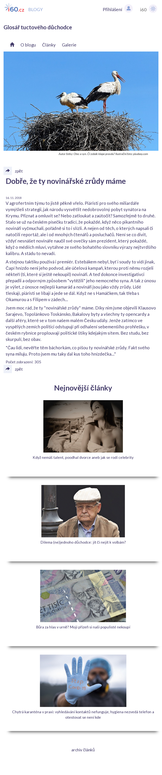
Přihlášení (118, 8)
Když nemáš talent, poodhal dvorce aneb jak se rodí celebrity (83, 457)
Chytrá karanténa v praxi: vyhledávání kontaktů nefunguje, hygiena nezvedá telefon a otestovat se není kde (83, 714)
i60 (148, 8)
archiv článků (83, 749)
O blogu (28, 44)
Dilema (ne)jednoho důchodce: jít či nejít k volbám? (83, 542)
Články (49, 44)
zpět (13, 369)
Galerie (69, 44)
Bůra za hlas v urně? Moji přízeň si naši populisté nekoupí (83, 627)
